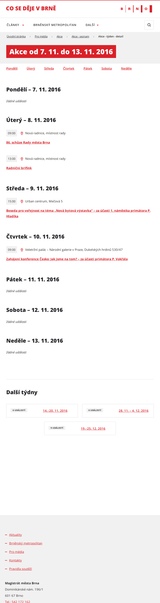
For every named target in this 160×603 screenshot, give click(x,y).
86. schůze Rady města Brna (28, 142)
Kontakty (15, 560)
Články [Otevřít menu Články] (13, 25)
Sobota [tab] (106, 68)
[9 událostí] (80, 428)
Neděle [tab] (126, 68)
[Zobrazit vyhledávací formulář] (149, 25)
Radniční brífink (19, 168)
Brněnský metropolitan (55, 25)
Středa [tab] (49, 68)
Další (91, 25)
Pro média (41, 36)
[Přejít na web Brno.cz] (136, 8)
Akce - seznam (80, 36)
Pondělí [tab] (12, 68)
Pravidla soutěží (20, 569)
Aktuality (15, 535)
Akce (59, 36)
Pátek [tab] (88, 68)
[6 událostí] (42, 410)
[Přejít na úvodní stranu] (31, 11)
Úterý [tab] (31, 68)
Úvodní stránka (16, 36)
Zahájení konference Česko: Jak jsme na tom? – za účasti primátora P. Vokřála (67, 259)
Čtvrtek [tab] (68, 68)
